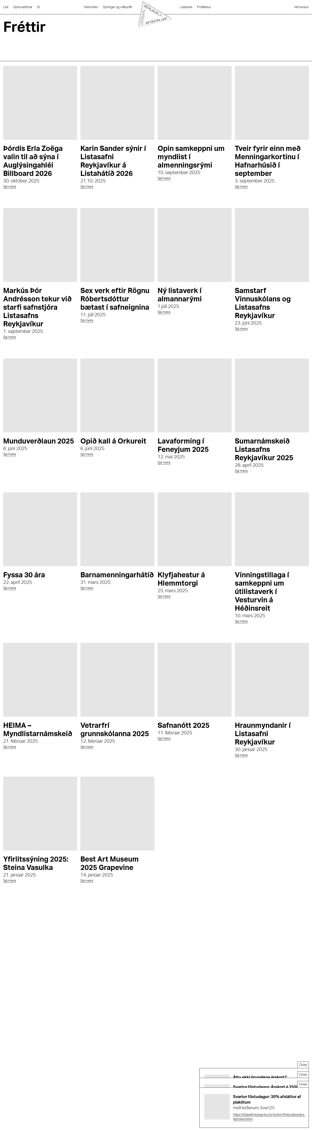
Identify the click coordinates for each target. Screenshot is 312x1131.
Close (303, 1064)
